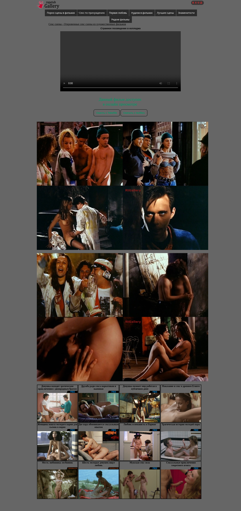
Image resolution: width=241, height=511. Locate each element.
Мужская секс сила (140, 462)
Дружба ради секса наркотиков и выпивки (98, 387)
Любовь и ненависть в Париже (140, 424)
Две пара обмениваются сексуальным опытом (98, 425)
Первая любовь (118, 12)
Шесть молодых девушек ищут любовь (98, 464)
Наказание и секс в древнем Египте (181, 386)
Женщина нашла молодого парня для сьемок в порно (57, 425)
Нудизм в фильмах (141, 12)
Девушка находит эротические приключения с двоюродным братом (57, 387)
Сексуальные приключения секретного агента (181, 464)
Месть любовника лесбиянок (57, 462)
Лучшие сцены (165, 12)
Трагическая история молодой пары (181, 424)
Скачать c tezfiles (134, 112)
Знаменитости (186, 12)
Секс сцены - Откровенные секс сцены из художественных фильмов (87, 24)
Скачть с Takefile (106, 112)
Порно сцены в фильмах (61, 12)
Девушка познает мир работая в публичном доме (140, 387)
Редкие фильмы (120, 19)
